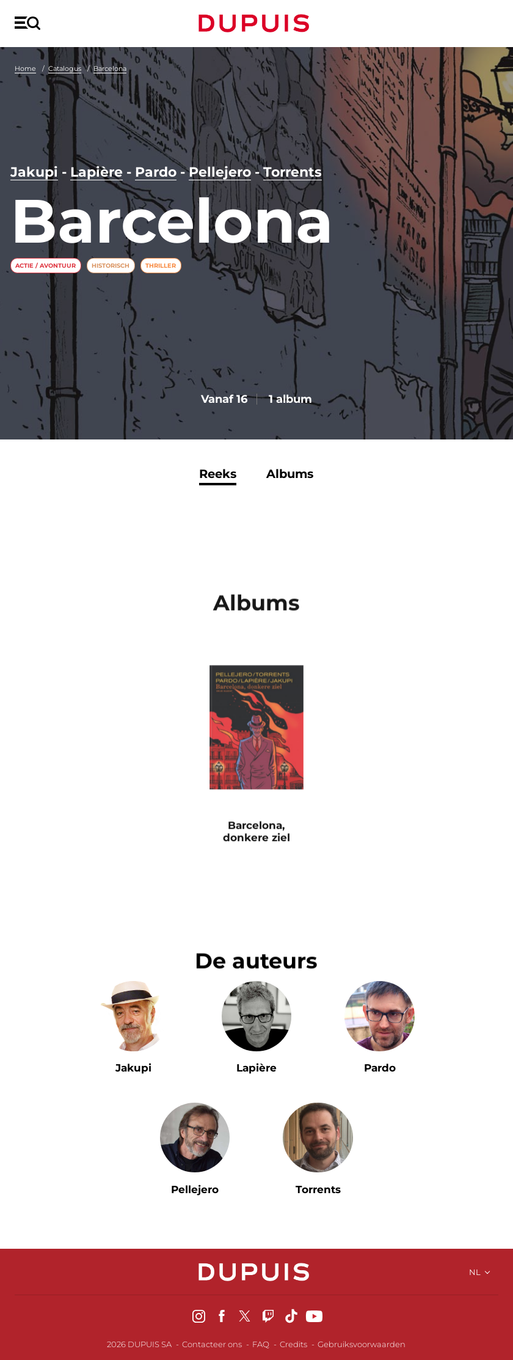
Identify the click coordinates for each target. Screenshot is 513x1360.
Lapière (96, 172)
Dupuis (256, 23)
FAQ (260, 1344)
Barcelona (109, 68)
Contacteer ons (212, 1344)
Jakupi (34, 172)
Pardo (155, 172)
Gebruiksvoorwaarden (362, 1344)
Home (25, 68)
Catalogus (64, 68)
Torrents (292, 172)
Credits (293, 1344)
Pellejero (220, 172)
